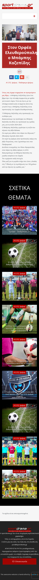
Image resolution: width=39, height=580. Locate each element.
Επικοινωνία (21, 561)
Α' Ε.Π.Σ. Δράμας (11, 83)
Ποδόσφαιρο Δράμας (26, 83)
